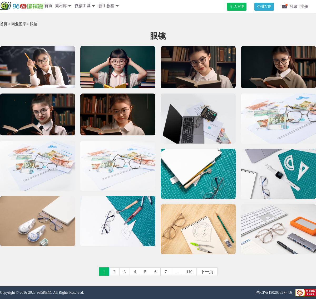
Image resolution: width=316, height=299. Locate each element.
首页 (48, 6)
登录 (294, 6)
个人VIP (237, 6)
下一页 (207, 271)
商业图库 (18, 24)
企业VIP (264, 6)
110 (189, 271)
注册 (304, 6)
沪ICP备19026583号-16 (274, 293)
